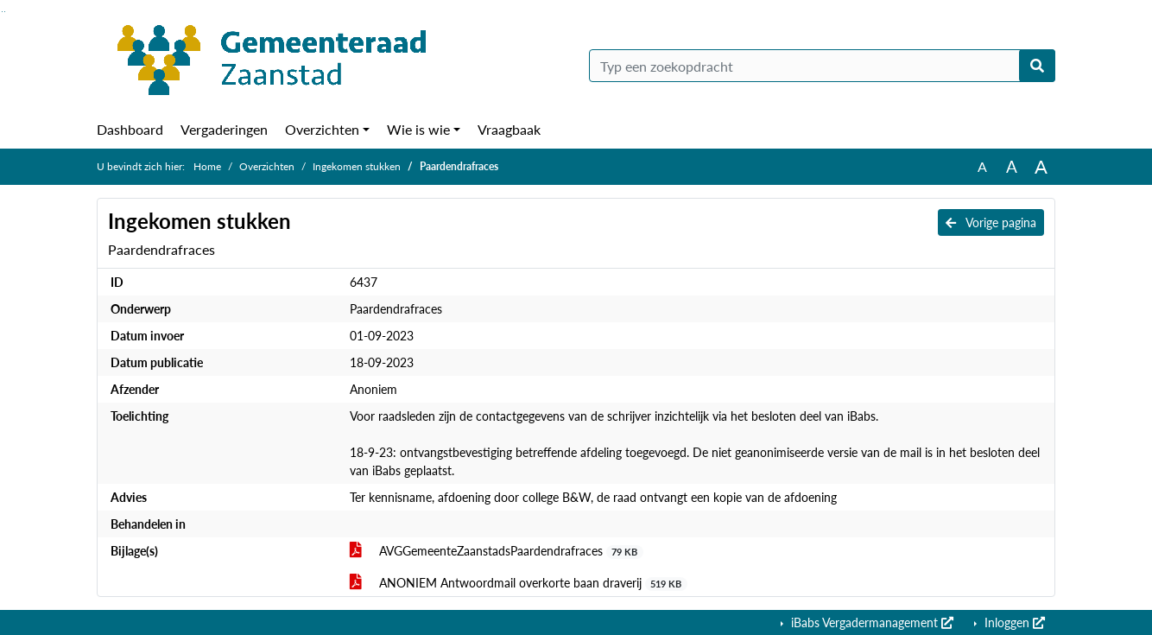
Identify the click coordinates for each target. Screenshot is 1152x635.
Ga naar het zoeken (2, 11)
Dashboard (130, 129)
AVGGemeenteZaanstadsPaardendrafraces (496, 551)
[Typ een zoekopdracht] (822, 65)
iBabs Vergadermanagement (870, 622)
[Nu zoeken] (1037, 65)
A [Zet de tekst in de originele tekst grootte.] (982, 166)
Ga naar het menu (4, 11)
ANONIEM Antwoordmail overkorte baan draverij (518, 583)
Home (207, 166)
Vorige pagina (991, 222)
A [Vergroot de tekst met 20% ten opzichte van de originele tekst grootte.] (1011, 166)
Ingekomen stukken (357, 166)
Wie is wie (418, 129)
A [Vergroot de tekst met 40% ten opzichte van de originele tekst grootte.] (1041, 166)
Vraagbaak (509, 129)
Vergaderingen (224, 129)
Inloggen (1013, 622)
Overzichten (322, 129)
